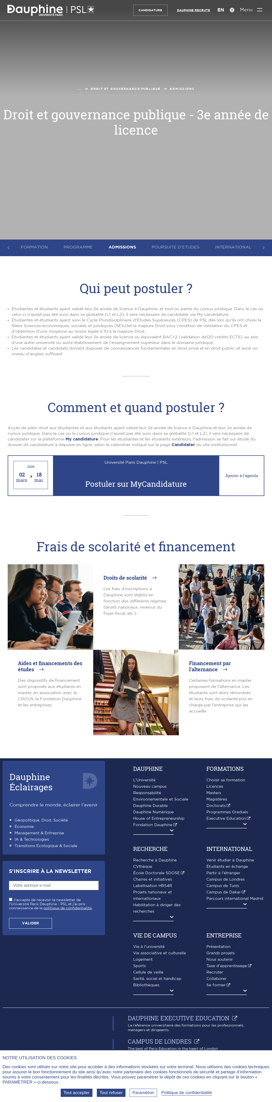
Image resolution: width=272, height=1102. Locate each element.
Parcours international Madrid (234, 899)
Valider (30, 923)
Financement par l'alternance (210, 666)
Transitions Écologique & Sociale (46, 846)
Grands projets (220, 953)
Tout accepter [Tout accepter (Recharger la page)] (77, 1092)
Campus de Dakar (223, 892)
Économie (24, 827)
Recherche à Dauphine (155, 860)
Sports (139, 966)
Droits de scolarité (125, 577)
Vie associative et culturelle (159, 953)
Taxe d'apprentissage (226, 966)
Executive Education (226, 818)
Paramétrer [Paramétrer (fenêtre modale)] (143, 1092)
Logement (143, 959)
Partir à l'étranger (223, 873)
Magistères (216, 799)
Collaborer (216, 979)
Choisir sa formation (225, 780)
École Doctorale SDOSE (156, 873)
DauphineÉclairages (31, 782)
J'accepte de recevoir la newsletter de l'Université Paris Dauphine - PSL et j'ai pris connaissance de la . (50, 904)
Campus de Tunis (222, 886)
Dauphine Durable (150, 806)
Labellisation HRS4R (152, 886)
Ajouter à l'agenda (241, 475)
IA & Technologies (32, 839)
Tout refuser (111, 1092)
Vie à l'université (149, 947)
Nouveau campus (149, 786)
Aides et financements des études (50, 666)
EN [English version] (220, 10)
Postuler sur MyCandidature (136, 484)
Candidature (150, 10)
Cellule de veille (148, 972)
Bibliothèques (146, 985)
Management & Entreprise (39, 833)
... (80, 89)
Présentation (218, 947)
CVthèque (142, 867)
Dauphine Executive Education (178, 1018)
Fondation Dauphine (152, 825)
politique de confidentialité (68, 908)
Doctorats (216, 806)
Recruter (214, 972)
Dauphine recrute (193, 10)
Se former (216, 985)
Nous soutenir (219, 959)
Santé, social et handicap (157, 979)
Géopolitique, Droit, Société (41, 820)
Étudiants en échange (227, 867)
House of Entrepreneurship (158, 818)
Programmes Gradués (227, 812)
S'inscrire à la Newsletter (50, 871)
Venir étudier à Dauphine (230, 860)
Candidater (183, 445)
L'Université (144, 780)
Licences (214, 786)
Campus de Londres (225, 879)
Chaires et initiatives (152, 879)
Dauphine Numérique (153, 812)
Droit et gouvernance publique (126, 89)
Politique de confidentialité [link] (186, 1092)
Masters (213, 793)
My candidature (82, 439)
